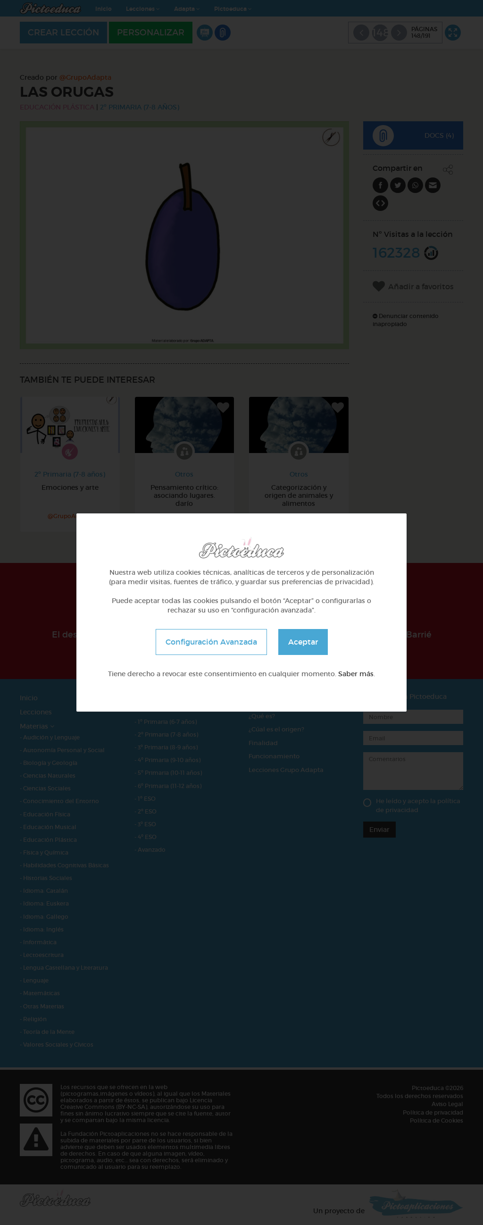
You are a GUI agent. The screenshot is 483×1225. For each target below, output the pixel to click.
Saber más (356, 674)
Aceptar (303, 641)
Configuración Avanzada (211, 641)
